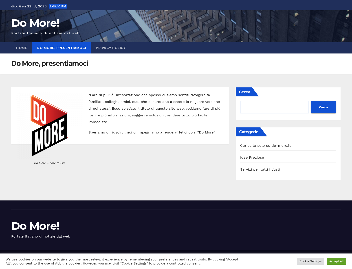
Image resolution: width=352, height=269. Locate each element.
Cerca (245, 91)
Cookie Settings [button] (310, 261)
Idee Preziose (252, 157)
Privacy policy (111, 48)
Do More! (35, 22)
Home (21, 48)
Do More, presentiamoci (61, 48)
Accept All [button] (336, 261)
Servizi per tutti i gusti (260, 169)
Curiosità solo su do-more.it (265, 145)
